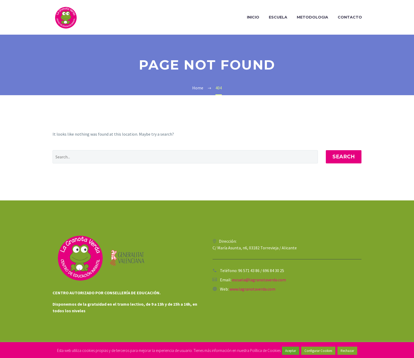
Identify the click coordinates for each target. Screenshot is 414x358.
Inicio (253, 17)
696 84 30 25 (273, 270)
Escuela (278, 17)
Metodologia (312, 17)
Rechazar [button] (347, 350)
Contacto (350, 17)
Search (343, 157)
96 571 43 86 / (250, 270)
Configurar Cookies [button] (318, 350)
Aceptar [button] (290, 350)
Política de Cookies (265, 350)
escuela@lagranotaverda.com (259, 279)
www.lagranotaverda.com (252, 289)
